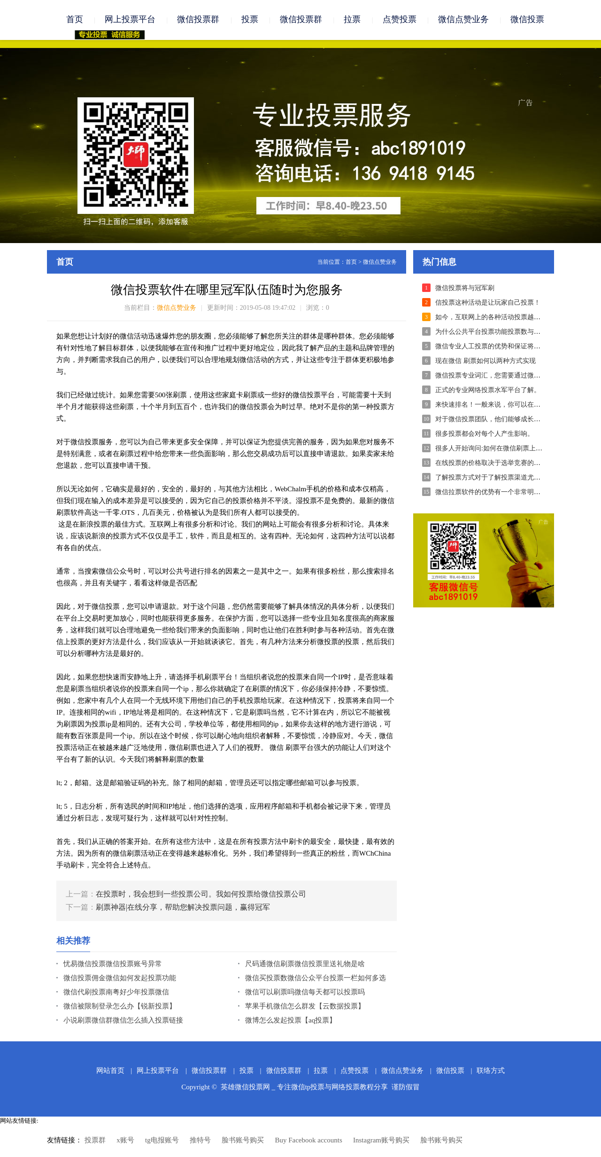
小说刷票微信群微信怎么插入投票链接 (123, 1021)
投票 (249, 19)
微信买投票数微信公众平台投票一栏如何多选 (315, 979)
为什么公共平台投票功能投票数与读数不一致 (501, 333)
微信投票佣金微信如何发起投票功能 (119, 979)
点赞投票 (399, 19)
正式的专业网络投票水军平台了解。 (487, 391)
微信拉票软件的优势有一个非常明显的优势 (497, 493)
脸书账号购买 (243, 1141)
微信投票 (527, 19)
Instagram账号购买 (381, 1141)
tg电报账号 (162, 1141)
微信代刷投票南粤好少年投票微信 (116, 993)
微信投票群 (198, 19)
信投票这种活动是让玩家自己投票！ (487, 303)
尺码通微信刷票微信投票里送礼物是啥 (305, 965)
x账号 (125, 1141)
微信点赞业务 (463, 19)
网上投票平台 (130, 19)
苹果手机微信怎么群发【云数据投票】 (305, 1007)
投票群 (95, 1141)
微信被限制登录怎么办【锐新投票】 (119, 1007)
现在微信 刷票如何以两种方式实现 (485, 362)
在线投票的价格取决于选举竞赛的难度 (491, 464)
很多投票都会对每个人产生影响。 (484, 435)
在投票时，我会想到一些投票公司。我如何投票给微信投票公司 (201, 895)
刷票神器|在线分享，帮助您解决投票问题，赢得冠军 (183, 909)
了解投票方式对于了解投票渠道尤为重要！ (497, 478)
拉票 (352, 19)
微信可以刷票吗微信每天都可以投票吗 (305, 993)
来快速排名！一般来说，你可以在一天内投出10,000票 (513, 405)
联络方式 (491, 1072)
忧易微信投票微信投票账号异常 (112, 965)
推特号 (200, 1141)
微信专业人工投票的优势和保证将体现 (491, 347)
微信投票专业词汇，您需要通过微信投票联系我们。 (510, 376)
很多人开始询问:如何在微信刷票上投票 (492, 449)
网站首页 (110, 1072)
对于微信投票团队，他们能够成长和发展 (494, 420)
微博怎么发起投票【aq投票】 (290, 1021)
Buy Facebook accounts (308, 1141)
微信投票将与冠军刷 (464, 289)
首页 (74, 19)
